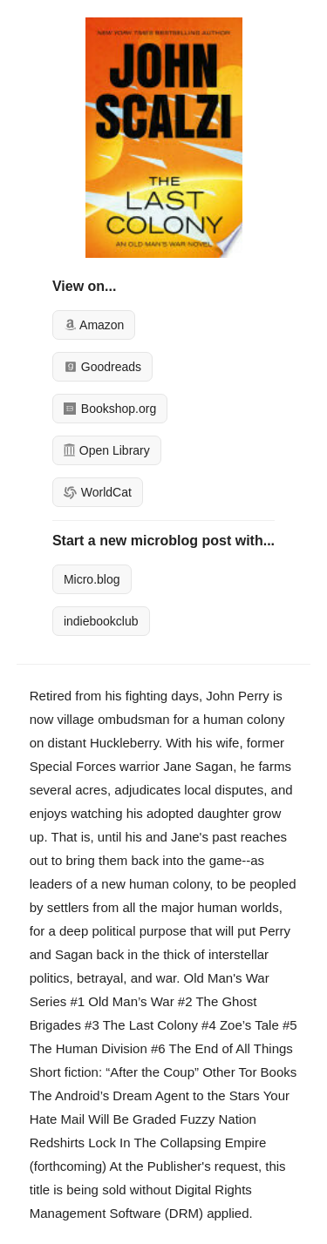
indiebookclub (101, 621)
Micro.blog (92, 579)
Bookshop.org (110, 409)
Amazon (94, 325)
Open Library (107, 450)
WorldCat (98, 492)
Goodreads (102, 367)
